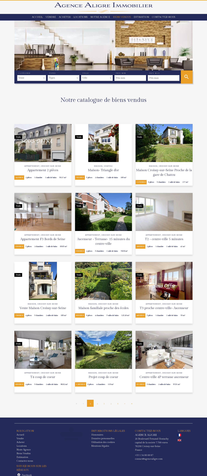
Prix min (121, 73)
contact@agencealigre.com (109, 459)
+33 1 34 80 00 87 (105, 455)
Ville (86, 73)
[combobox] (31, 78)
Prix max (154, 73)
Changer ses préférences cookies (78, 469)
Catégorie (25, 73)
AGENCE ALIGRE (107, 435)
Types (52, 73)
